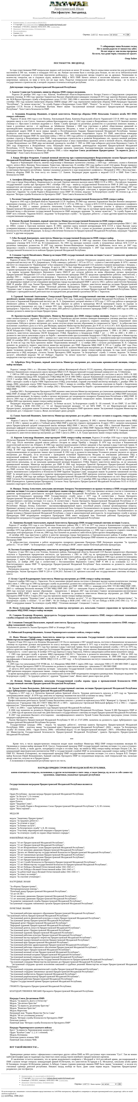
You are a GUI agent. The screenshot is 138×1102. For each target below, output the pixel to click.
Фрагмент (17, 29)
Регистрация (38, 18)
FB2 (21, 33)
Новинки (65, 18)
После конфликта (19, 31)
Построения (90, 18)
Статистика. (55, 27)
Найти (47, 18)
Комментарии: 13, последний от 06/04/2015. (30, 22)
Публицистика (39, 29)
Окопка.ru (100, 18)
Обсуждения (56, 18)
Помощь (81, 18)
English (73, 18)
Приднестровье (27, 29)
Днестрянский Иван (69, 8)
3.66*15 (94, 34)
